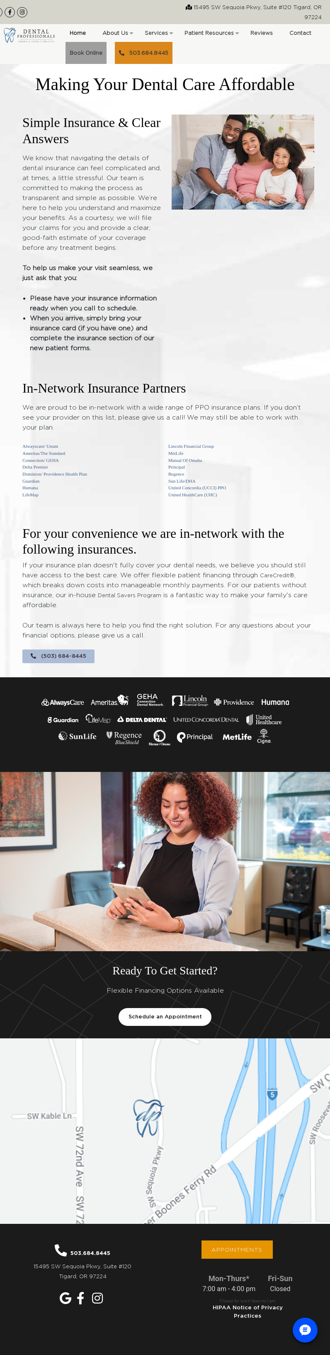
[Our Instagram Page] (22, 12)
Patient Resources (211, 36)
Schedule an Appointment (165, 1017)
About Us (117, 36)
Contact (300, 33)
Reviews (261, 33)
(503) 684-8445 (58, 656)
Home (78, 33)
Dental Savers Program (129, 595)
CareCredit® (277, 575)
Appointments (236, 1250)
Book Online (86, 53)
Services (158, 36)
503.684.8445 (143, 53)
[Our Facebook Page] (10, 12)
